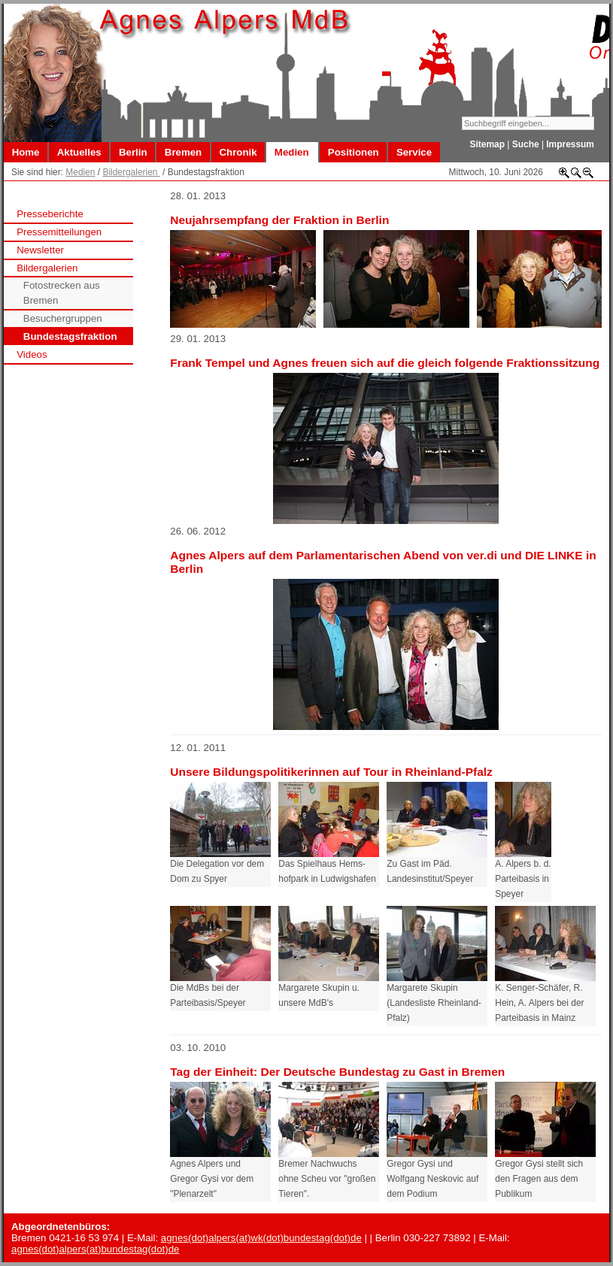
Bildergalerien (130, 172)
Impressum (570, 144)
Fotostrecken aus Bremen (61, 293)
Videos (32, 354)
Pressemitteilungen (59, 232)
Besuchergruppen (62, 318)
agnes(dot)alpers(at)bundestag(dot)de (95, 1249)
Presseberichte (50, 214)
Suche (525, 144)
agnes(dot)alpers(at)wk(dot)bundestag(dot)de (261, 1237)
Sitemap (487, 144)
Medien (80, 172)
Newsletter (40, 250)
